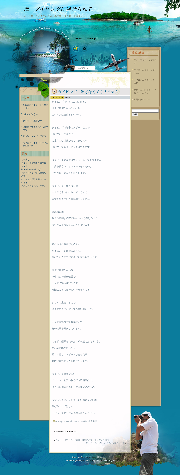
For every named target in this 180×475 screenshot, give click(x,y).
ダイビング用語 (30, 120)
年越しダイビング (142, 99)
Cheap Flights (108, 460)
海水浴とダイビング (32, 136)
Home (79, 38)
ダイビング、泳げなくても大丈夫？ (88, 92)
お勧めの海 (28, 114)
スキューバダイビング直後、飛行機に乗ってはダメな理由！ (83, 440)
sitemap (91, 38)
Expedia (87, 460)
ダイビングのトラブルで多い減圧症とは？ (105, 443)
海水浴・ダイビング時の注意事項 (81, 421)
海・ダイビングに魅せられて (94, 457)
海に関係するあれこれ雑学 (35, 127)
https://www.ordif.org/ (31, 169)
